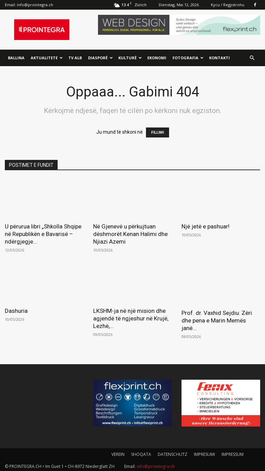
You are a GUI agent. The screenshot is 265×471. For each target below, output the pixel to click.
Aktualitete (47, 57)
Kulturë (130, 57)
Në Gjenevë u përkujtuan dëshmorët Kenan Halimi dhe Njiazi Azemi (130, 234)
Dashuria (16, 310)
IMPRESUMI (204, 454)
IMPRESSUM (233, 454)
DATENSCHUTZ (172, 454)
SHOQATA (141, 454)
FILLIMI (157, 132)
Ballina (16, 57)
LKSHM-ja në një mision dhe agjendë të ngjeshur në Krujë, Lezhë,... (130, 318)
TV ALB (75, 57)
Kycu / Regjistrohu (227, 4)
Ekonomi (156, 57)
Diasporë (100, 57)
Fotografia (188, 57)
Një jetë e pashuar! (205, 226)
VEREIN (118, 454)
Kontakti (219, 57)
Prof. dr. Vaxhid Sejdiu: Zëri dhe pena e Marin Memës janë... (216, 320)
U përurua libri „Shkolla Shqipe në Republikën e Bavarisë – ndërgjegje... (43, 234)
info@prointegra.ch (35, 4)
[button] (252, 58)
